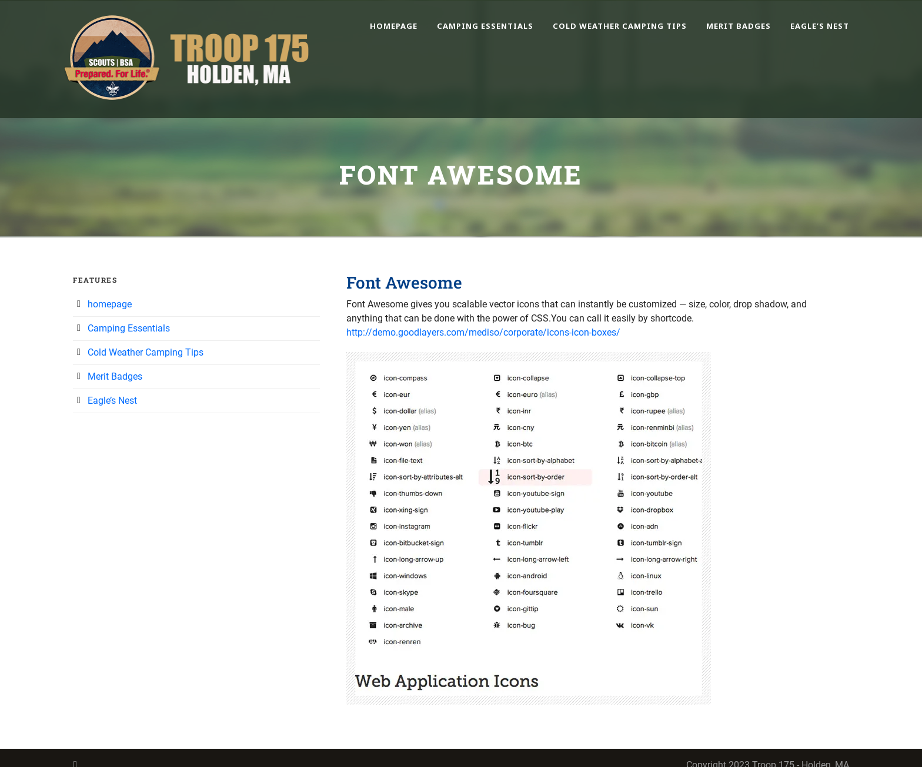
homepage (393, 26)
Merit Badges (738, 26)
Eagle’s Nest (819, 26)
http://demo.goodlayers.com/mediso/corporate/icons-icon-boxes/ (483, 332)
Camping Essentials (485, 26)
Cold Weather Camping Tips (620, 26)
